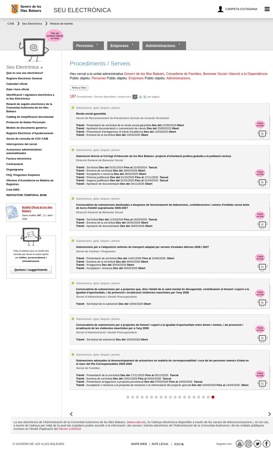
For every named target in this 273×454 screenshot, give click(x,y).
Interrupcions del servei (21, 144)
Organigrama (14, 169)
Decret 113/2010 (70, 428)
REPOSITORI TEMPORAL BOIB (26, 195)
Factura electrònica (18, 158)
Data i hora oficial (17, 89)
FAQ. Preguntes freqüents (23, 175)
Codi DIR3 (12, 189)
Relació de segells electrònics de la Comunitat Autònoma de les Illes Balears (29, 107)
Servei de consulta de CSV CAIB (27, 138)
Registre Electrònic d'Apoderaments (29, 133)
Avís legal (160, 444)
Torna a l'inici (79, 87)
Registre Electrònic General (24, 78)
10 (135, 97)
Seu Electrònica (22, 67)
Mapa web (139, 444)
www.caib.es (136, 422)
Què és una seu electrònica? (24, 73)
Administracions (160, 46)
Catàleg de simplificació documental (30, 116)
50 (144, 97)
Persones (85, 46)
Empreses (119, 46)
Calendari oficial (16, 83)
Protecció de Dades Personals (25, 122)
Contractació (14, 164)
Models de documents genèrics (26, 127)
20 (140, 97)
